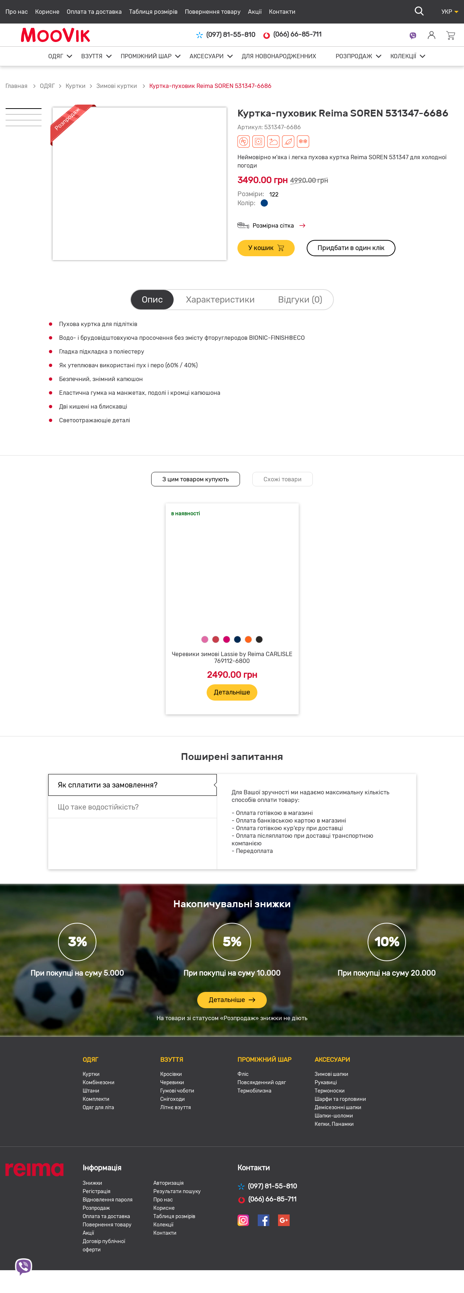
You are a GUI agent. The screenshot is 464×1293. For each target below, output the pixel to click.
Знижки (92, 1183)
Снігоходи (172, 1099)
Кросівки (171, 1074)
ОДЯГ (55, 56)
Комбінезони (99, 1082)
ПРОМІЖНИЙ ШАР (146, 56)
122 (273, 194)
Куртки (76, 86)
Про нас (16, 11)
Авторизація (168, 1183)
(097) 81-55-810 (225, 35)
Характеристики (220, 300)
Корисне (47, 11)
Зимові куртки (117, 86)
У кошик (266, 248)
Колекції (163, 1225)
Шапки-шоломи (334, 1116)
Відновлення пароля (108, 1200)
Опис (152, 300)
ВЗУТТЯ (92, 56)
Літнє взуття (175, 1107)
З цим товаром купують (195, 479)
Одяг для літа (98, 1107)
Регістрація (97, 1191)
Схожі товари (283, 479)
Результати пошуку (177, 1191)
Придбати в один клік (351, 248)
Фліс (243, 1074)
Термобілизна (254, 1091)
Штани (91, 1091)
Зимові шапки (331, 1074)
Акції (255, 11)
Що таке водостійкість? (98, 807)
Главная (16, 86)
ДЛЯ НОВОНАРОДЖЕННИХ (279, 56)
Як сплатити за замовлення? (108, 785)
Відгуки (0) (300, 300)
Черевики (172, 1082)
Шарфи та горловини (340, 1099)
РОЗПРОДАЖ (354, 56)
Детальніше (232, 692)
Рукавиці (326, 1082)
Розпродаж (96, 1208)
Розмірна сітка (271, 226)
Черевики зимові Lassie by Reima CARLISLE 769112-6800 (232, 657)
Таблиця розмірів (153, 11)
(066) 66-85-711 (292, 35)
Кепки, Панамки (334, 1124)
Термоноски (330, 1091)
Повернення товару (213, 11)
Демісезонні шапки (338, 1107)
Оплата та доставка (94, 11)
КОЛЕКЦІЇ (403, 56)
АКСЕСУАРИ (207, 56)
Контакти (282, 11)
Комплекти (96, 1099)
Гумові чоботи (177, 1091)
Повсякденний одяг (261, 1082)
